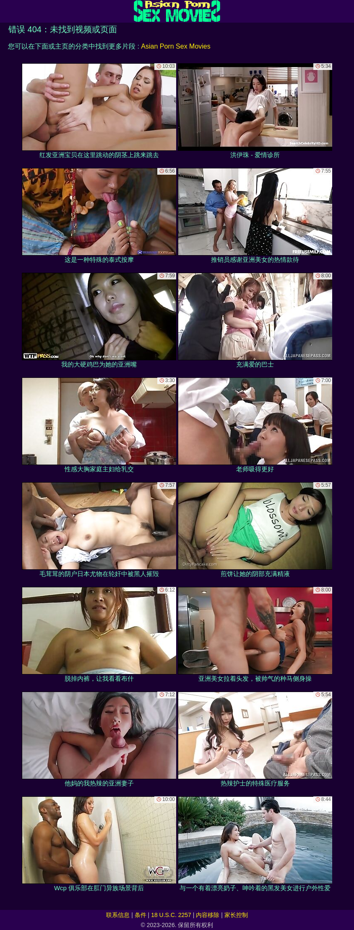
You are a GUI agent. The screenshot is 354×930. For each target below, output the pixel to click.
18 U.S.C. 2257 (171, 915)
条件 (140, 915)
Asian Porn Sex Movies (175, 46)
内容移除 (207, 915)
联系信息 (118, 915)
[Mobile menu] (7, 11)
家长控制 (236, 915)
